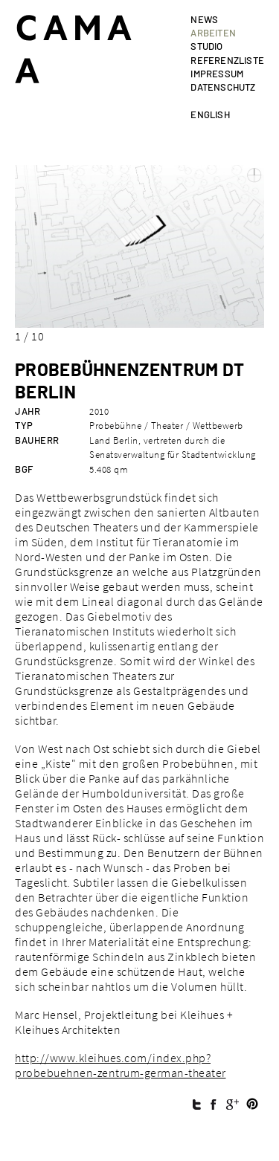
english (209, 114)
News (204, 19)
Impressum (216, 74)
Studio (206, 46)
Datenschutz (222, 87)
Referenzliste (227, 60)
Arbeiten (213, 33)
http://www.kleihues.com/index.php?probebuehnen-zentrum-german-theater (120, 1065)
